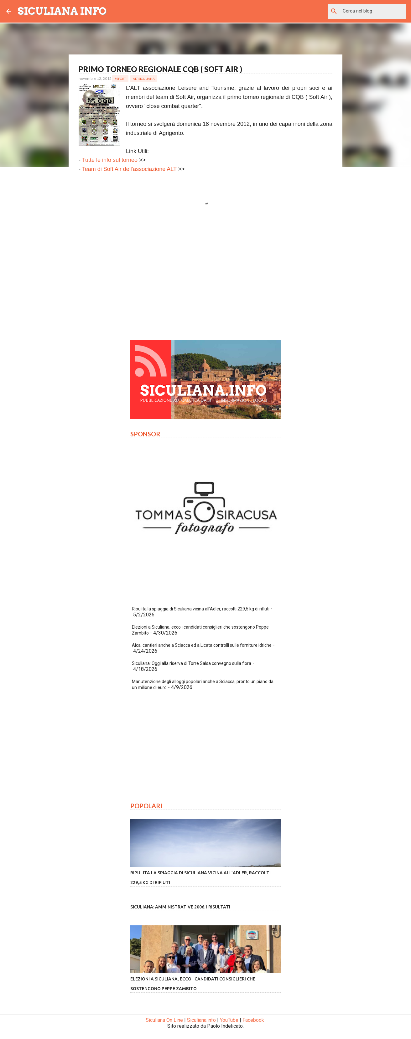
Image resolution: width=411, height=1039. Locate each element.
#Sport (120, 78)
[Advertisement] (205, 277)
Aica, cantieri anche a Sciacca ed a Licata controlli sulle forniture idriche (202, 645)
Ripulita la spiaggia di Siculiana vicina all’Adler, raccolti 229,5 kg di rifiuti (200, 608)
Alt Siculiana (144, 78)
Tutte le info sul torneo (110, 160)
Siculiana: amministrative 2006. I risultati (180, 906)
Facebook (253, 1020)
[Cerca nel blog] (373, 11)
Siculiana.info (201, 1020)
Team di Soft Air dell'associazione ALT (129, 169)
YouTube (229, 1020)
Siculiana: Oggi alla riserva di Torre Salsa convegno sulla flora (191, 663)
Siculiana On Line (164, 1020)
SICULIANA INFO (62, 11)
